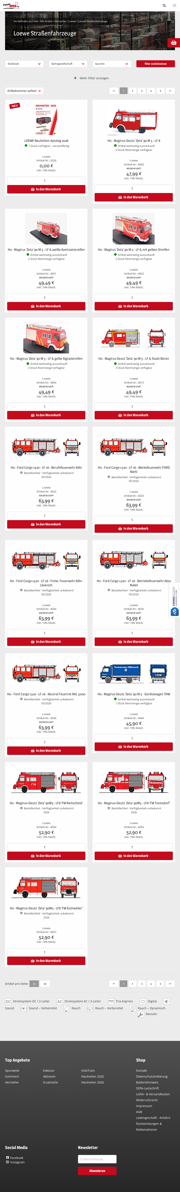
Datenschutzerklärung (152, 1076)
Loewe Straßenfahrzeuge (93, 21)
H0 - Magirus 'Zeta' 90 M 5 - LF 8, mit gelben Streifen (133, 250)
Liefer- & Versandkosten (153, 1094)
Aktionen (49, 1076)
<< (111, 90)
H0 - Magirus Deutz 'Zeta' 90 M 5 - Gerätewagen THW (134, 694)
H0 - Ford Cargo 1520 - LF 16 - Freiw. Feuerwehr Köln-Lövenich (46, 583)
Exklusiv (48, 1071)
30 (45, 983)
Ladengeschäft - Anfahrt (153, 1118)
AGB (139, 1112)
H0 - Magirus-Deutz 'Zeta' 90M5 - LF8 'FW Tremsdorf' (134, 803)
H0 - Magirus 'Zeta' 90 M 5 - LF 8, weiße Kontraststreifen (46, 250)
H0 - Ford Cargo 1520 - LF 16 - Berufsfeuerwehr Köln (46, 468)
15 (34, 983)
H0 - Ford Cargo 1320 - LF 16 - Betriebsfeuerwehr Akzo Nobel (134, 583)
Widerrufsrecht (147, 1100)
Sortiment (12, 1076)
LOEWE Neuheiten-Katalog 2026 (46, 141)
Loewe (72, 21)
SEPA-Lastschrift (147, 1088)
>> (170, 90)
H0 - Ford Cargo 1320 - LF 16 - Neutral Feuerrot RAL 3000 (46, 694)
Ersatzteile (50, 1082)
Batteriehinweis (147, 1082)
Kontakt (141, 1071)
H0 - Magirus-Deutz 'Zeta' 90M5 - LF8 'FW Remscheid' (46, 803)
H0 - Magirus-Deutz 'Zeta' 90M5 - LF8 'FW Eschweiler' (46, 908)
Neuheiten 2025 (92, 1076)
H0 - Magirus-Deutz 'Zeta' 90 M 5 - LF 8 (133, 141)
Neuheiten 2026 (92, 1082)
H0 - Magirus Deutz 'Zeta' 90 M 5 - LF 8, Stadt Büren (133, 359)
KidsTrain (88, 1071)
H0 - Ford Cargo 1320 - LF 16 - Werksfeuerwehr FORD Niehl (134, 470)
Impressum (144, 1106)
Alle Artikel (46, 21)
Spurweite (12, 1071)
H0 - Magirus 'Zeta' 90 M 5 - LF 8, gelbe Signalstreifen (46, 359)
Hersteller (60, 21)
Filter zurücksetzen (156, 63)
